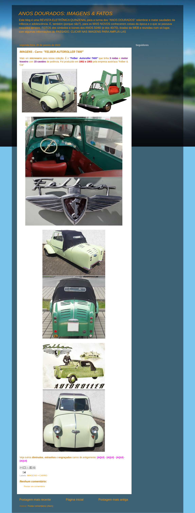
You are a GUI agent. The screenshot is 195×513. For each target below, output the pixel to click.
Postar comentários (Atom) (40, 506)
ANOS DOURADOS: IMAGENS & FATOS (66, 13)
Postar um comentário (34, 486)
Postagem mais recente (35, 499)
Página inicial (74, 499)
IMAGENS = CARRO (37, 475)
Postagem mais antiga (113, 499)
